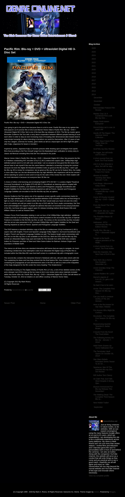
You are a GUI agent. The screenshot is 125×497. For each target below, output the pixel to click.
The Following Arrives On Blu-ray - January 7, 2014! (103, 340)
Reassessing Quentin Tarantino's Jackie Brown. (102, 326)
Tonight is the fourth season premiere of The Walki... (104, 240)
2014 (94, 91)
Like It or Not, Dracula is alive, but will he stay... (103, 165)
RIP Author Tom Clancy (102, 375)
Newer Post (9, 303)
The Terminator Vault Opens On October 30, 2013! (103, 353)
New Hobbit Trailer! (101, 403)
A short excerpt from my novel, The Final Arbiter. (103, 247)
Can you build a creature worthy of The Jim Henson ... (103, 299)
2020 (94, 70)
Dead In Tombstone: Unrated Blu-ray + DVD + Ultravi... (103, 191)
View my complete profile (99, 476)
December (98, 98)
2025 (94, 52)
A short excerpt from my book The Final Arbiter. (103, 159)
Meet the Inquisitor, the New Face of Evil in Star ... (104, 254)
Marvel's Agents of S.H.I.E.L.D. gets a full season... (103, 279)
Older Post (75, 303)
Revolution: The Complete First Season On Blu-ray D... (104, 318)
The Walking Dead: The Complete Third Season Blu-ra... (103, 397)
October (97, 105)
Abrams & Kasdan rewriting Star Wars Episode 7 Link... (102, 177)
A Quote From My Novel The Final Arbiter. (103, 333)
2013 (94, 94)
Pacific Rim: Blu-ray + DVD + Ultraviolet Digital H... (104, 232)
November (98, 101)
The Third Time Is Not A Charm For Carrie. (102, 171)
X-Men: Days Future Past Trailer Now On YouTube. (103, 143)
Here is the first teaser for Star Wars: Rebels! (103, 305)
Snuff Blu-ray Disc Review (103, 149)
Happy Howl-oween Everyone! (101, 122)
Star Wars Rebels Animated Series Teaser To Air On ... (104, 361)
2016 (94, 84)
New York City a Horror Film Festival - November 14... (102, 262)
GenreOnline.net (110, 421)
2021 (94, 66)
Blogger (112, 492)
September (98, 407)
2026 (94, 48)
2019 (94, 73)
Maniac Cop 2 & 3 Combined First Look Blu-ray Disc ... (102, 116)
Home (43, 303)
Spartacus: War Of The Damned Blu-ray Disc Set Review (103, 369)
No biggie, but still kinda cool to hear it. (103, 153)
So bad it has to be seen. (103, 285)
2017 (94, 80)
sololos (96, 492)
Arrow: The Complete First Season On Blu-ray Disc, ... (104, 291)
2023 (94, 59)
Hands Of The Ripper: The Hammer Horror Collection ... (104, 135)
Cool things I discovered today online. (103, 184)
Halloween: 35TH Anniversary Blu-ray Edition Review (102, 224)
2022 (94, 62)
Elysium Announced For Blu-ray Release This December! (103, 389)
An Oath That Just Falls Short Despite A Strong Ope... (103, 381)
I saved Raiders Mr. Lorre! (103, 274)
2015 (94, 87)
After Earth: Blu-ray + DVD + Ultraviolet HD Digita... (104, 212)
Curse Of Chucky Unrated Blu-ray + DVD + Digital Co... (103, 199)
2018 (94, 77)
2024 (94, 55)
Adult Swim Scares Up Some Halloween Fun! (103, 347)
